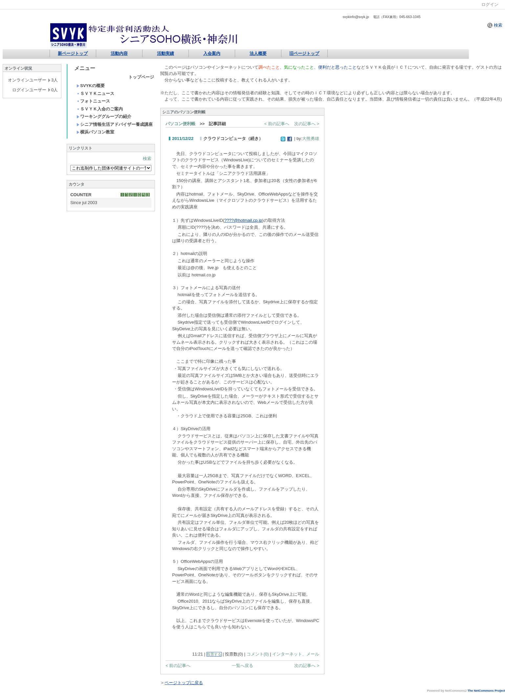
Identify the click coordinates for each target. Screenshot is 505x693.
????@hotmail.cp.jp (243, 220)
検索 (494, 25)
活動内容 (119, 53)
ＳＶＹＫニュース (95, 93)
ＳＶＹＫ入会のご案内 (100, 108)
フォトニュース (93, 101)
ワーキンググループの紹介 (104, 116)
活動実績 (165, 53)
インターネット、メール (295, 654)
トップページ (141, 77)
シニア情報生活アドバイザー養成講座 (115, 124)
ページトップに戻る (184, 682)
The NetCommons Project (486, 690)
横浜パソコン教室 (95, 131)
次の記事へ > (306, 123)
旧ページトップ (304, 53)
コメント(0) (258, 654)
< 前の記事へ (276, 123)
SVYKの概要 (90, 85)
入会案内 (211, 53)
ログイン (489, 4)
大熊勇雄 (310, 138)
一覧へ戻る (242, 665)
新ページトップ (73, 53)
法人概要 (258, 53)
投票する (214, 654)
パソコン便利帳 (180, 123)
